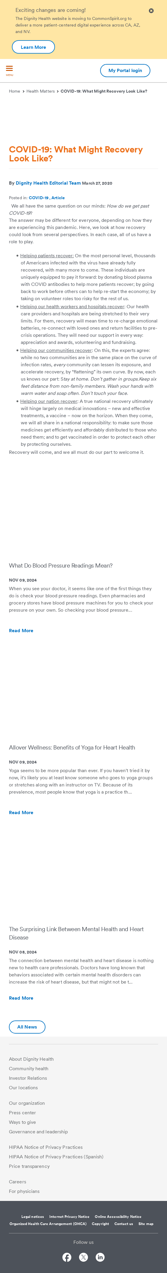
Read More (34, 630)
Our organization (27, 1103)
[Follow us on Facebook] (67, 1258)
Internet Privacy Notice (69, 1217)
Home (16, 91)
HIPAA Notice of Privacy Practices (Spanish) (56, 1157)
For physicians (24, 1191)
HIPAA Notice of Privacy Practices (46, 1147)
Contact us (123, 1224)
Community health (29, 1068)
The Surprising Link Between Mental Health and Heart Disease (76, 933)
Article (58, 197)
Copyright (100, 1224)
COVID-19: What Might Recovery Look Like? (104, 91)
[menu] (9, 71)
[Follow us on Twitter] (83, 1258)
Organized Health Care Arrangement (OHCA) (48, 1224)
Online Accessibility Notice (118, 1217)
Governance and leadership (38, 1132)
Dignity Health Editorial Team (48, 183)
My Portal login (125, 70)
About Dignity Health (31, 1059)
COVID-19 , (40, 197)
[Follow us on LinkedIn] (100, 1258)
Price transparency (29, 1166)
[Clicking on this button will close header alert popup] (151, 11)
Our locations (23, 1087)
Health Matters (42, 91)
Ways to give (22, 1122)
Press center (22, 1112)
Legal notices (32, 1217)
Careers (17, 1182)
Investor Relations (28, 1078)
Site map (145, 1224)
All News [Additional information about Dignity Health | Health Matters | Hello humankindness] (27, 1027)
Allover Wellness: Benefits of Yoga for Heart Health (72, 747)
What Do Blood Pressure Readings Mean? (61, 565)
